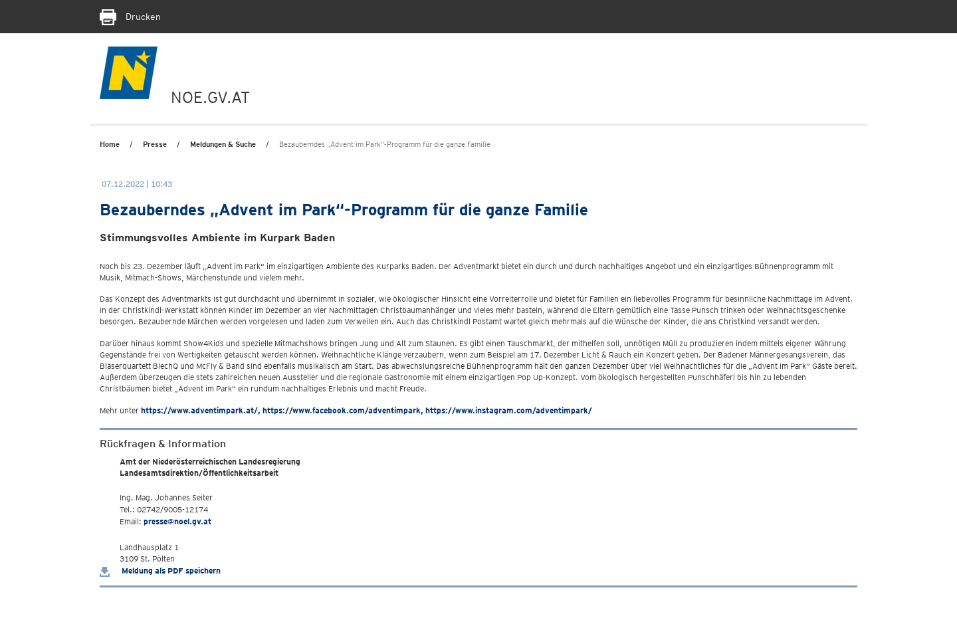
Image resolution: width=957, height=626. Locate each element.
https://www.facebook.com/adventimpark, (343, 410)
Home (110, 144)
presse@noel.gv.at (177, 521)
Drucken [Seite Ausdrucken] (130, 16)
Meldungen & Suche (223, 144)
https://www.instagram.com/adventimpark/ (508, 410)
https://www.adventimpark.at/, (201, 410)
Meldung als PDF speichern (160, 570)
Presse (155, 144)
